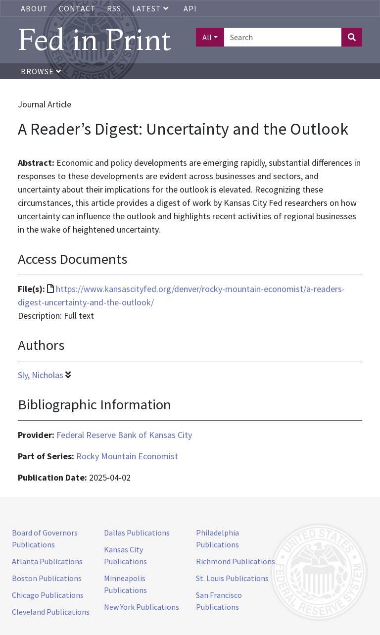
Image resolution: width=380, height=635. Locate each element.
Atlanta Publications (47, 561)
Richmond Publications (235, 561)
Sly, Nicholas (40, 375)
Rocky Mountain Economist (127, 456)
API (190, 8)
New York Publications (141, 607)
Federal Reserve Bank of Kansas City (124, 434)
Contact (77, 8)
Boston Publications (47, 578)
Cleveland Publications (51, 612)
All (207, 37)
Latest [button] (151, 8)
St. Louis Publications (232, 578)
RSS (114, 8)
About (34, 8)
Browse (41, 71)
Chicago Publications (48, 595)
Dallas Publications (137, 532)
